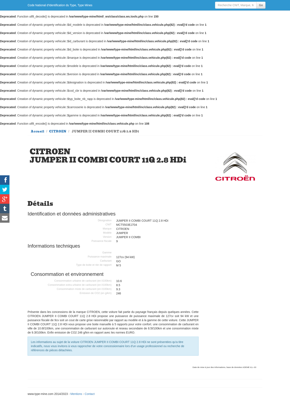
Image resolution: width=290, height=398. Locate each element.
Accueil (37, 131)
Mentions (76, 394)
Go (261, 5)
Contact (90, 394)
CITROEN (57, 131)
